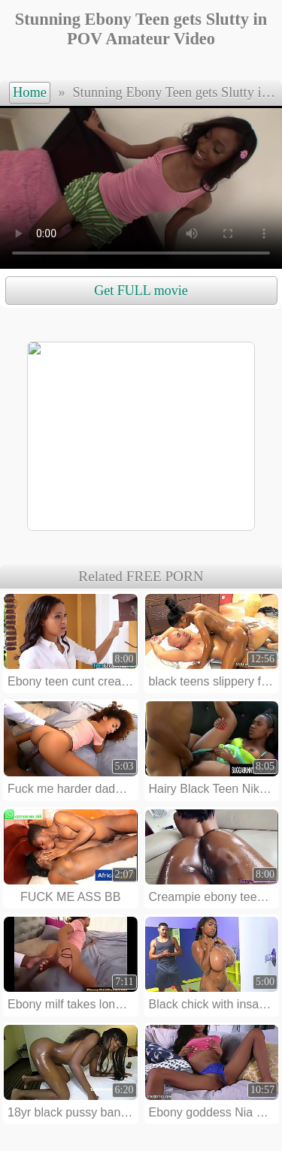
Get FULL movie (140, 290)
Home (30, 92)
